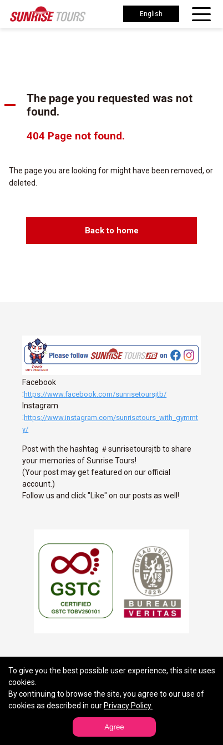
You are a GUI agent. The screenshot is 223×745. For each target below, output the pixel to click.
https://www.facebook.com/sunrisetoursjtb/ (95, 394)
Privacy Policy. (128, 705)
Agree (114, 727)
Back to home (112, 231)
